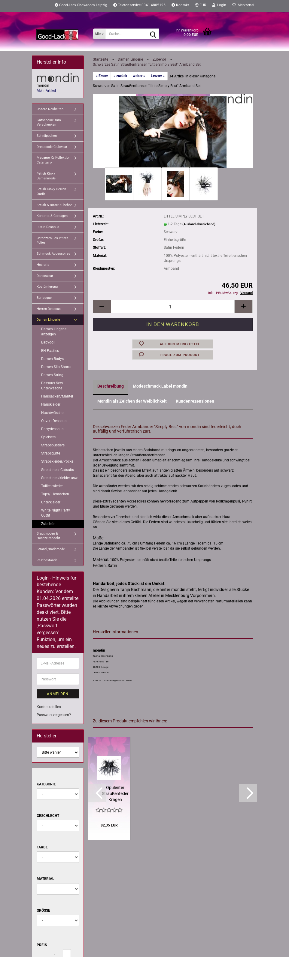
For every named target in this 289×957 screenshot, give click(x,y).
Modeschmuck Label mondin (160, 386)
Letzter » (158, 76)
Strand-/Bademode (51, 549)
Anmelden (57, 694)
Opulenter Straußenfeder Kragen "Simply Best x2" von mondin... (115, 793)
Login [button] (219, 5)
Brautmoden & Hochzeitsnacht (48, 536)
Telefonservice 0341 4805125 (139, 5)
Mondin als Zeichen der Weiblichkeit (132, 401)
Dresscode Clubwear (52, 147)
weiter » (139, 76)
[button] (200, 6)
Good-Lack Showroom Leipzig (81, 5)
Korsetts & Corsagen (52, 216)
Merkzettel (243, 5)
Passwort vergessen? (54, 715)
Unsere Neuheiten (50, 109)
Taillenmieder (52, 486)
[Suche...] (99, 33)
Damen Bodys (52, 359)
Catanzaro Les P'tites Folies (52, 240)
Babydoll (48, 342)
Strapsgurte (50, 453)
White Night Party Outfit (55, 513)
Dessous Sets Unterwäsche (52, 385)
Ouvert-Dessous (53, 421)
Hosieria (43, 265)
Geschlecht (48, 816)
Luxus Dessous (48, 227)
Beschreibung (110, 386)
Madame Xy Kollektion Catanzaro (53, 160)
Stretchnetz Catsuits (57, 470)
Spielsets (48, 437)
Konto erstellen (49, 707)
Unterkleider (50, 502)
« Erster (102, 76)
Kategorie (46, 784)
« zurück (120, 76)
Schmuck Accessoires (53, 254)
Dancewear (45, 276)
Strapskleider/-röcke (57, 461)
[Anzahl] (173, 306)
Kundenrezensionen (195, 401)
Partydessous (52, 429)
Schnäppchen (47, 136)
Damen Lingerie (48, 320)
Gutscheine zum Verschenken (49, 122)
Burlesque (44, 298)
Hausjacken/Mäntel (57, 396)
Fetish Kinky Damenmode (46, 176)
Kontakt (180, 5)
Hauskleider (50, 404)
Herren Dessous (49, 309)
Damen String (52, 375)
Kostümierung (47, 287)
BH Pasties (50, 351)
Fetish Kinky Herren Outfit (51, 191)
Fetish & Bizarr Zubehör (54, 205)
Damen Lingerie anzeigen (53, 331)
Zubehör (48, 524)
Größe (43, 910)
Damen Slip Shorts (56, 367)
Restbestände (47, 560)
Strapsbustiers (53, 445)
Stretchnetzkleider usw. (59, 478)
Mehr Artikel (46, 90)
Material (45, 879)
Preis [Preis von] (42, 945)
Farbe (42, 847)
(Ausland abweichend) (198, 224)
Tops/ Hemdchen (55, 494)
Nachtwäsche (52, 413)
